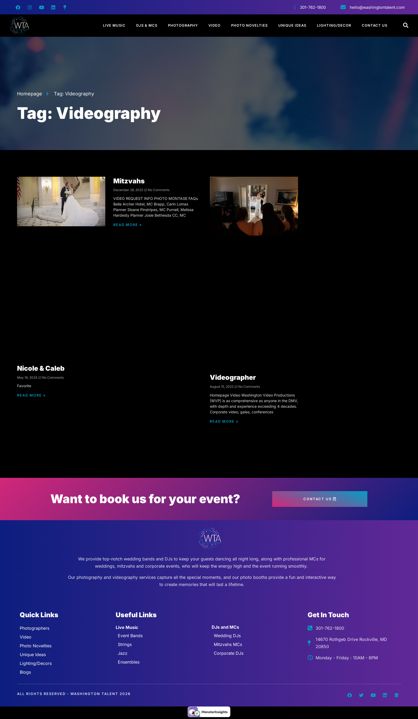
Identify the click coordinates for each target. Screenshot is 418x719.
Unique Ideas (292, 25)
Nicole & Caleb (41, 368)
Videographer (233, 377)
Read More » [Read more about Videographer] (224, 421)
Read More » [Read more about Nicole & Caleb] (31, 395)
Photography (183, 25)
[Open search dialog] (406, 25)
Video (214, 25)
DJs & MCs (146, 25)
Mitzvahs (129, 181)
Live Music (114, 25)
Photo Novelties (249, 25)
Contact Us (374, 25)
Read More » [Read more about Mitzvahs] (127, 225)
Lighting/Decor (334, 25)
